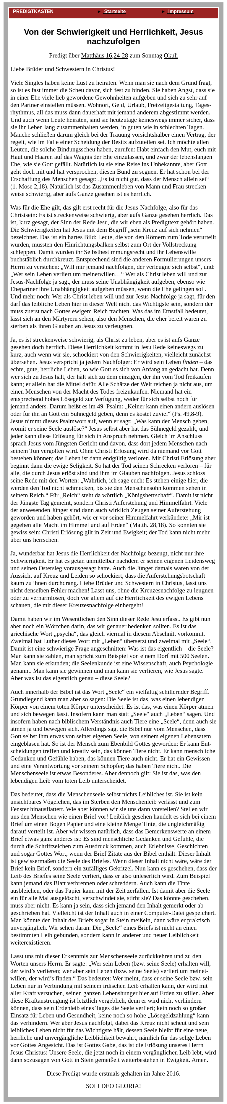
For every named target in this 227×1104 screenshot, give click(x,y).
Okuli (171, 55)
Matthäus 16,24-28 (104, 55)
